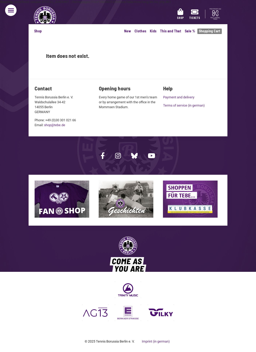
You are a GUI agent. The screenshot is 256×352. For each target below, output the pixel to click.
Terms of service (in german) (184, 105)
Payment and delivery (178, 97)
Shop (38, 31)
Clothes (140, 31)
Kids (153, 31)
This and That (170, 31)
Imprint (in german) (156, 341)
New (127, 31)
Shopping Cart (209, 31)
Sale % (190, 31)
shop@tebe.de (54, 125)
